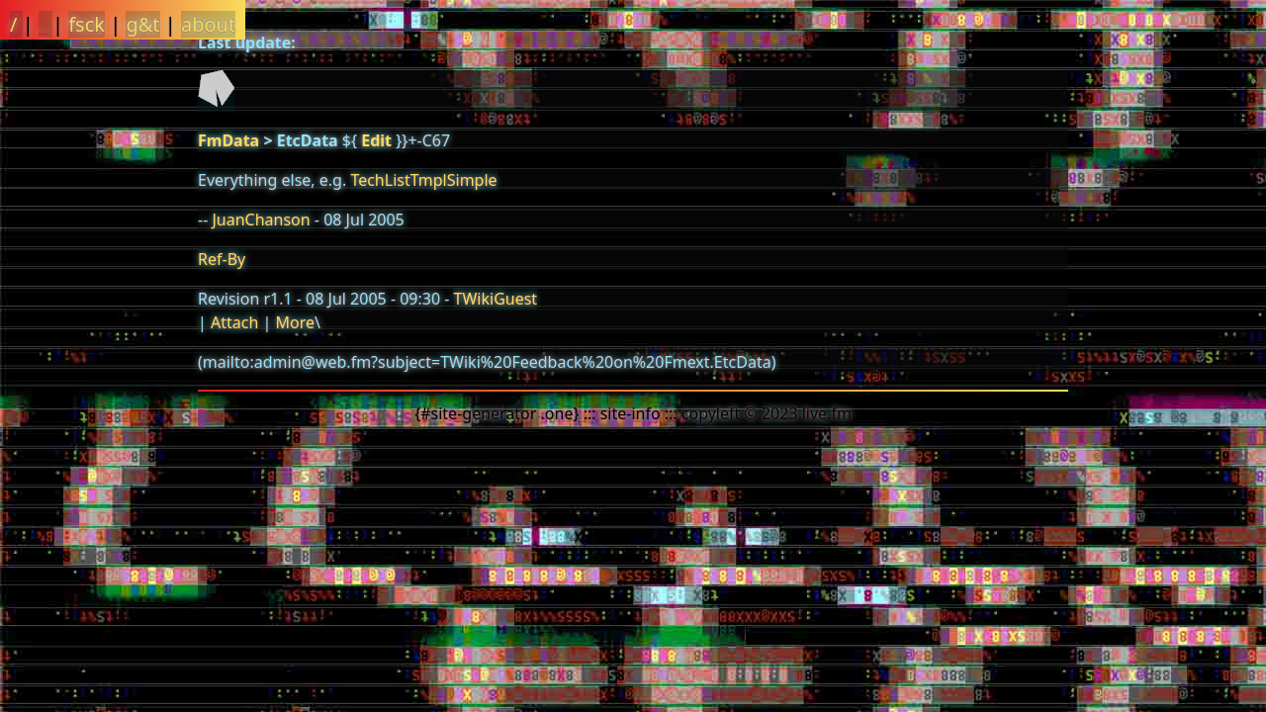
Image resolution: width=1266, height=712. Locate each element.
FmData (228, 140)
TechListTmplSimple (423, 180)
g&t (142, 24)
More (295, 322)
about (208, 24)
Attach (234, 322)
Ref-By (221, 259)
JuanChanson (261, 219)
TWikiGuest (496, 299)
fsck (86, 24)
